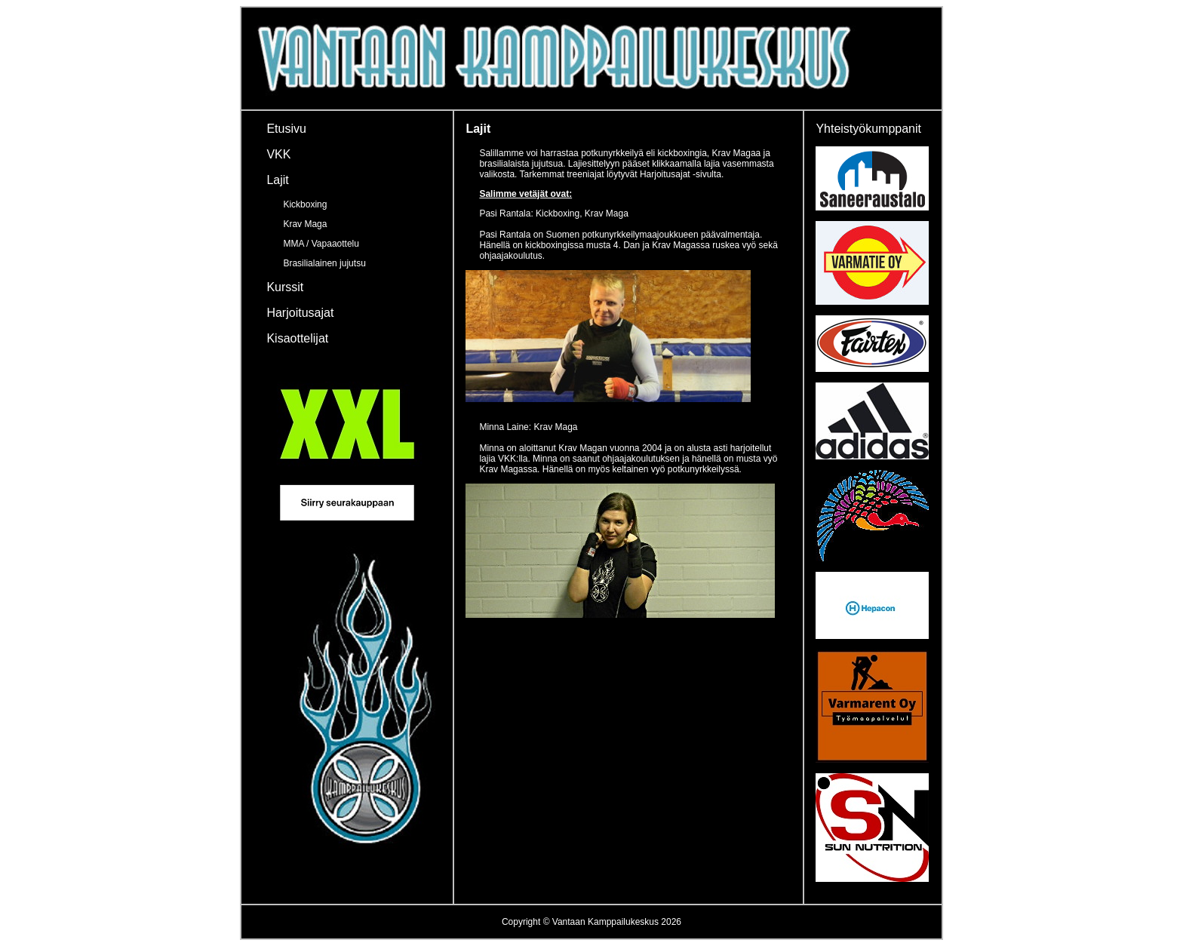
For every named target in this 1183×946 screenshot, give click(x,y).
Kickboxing (305, 204)
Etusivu (286, 128)
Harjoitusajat (299, 312)
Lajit (277, 180)
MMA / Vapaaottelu (321, 243)
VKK (278, 154)
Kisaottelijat (297, 338)
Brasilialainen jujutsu (324, 263)
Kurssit (284, 287)
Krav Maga (305, 224)
